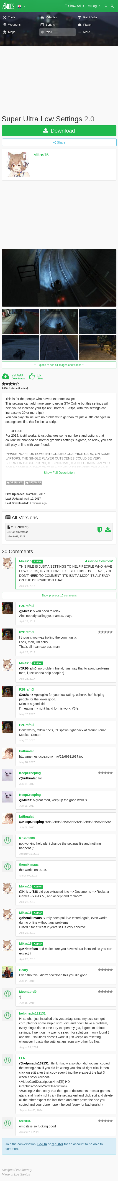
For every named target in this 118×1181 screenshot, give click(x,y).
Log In (42, 1144)
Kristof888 (27, 838)
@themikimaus (30, 918)
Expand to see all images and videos (59, 365)
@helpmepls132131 (34, 1063)
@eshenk (26, 695)
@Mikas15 (27, 611)
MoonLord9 (27, 991)
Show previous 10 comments (59, 595)
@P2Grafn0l (28, 668)
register (57, 1144)
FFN (22, 1058)
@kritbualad (28, 778)
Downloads (18, 378)
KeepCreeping (30, 773)
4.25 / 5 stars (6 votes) (15, 388)
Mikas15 (41, 154)
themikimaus (29, 864)
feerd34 (25, 1121)
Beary (23, 970)
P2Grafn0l (26, 606)
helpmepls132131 (32, 1013)
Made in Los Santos (16, 1174)
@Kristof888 (28, 891)
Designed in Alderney (17, 1170)
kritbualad (26, 751)
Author (38, 561)
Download (59, 131)
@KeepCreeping (31, 822)
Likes (40, 378)
